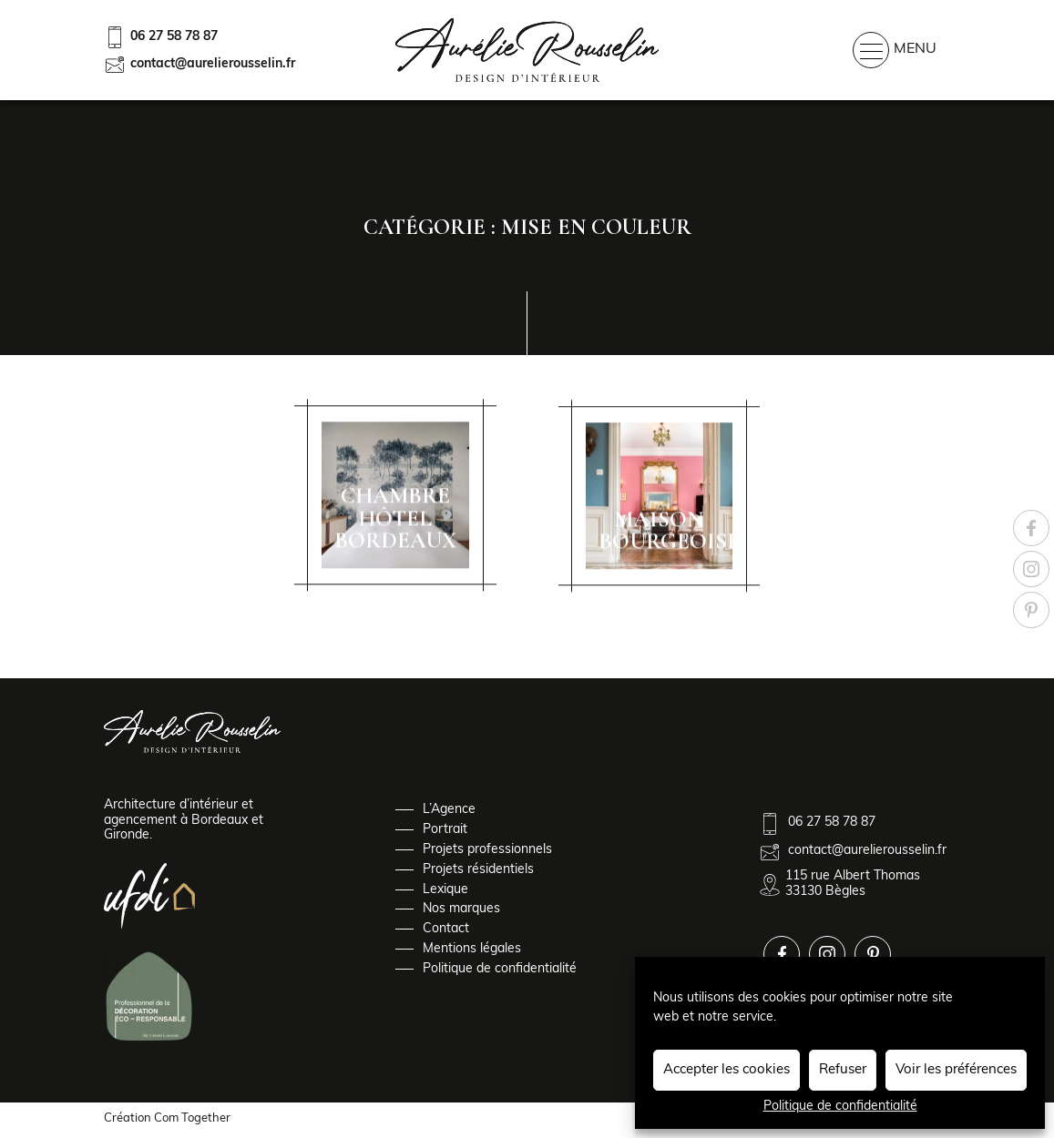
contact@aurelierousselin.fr (199, 64)
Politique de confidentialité (840, 1106)
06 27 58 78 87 (161, 37)
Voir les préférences (956, 1070)
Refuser (842, 1070)
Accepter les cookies (726, 1070)
